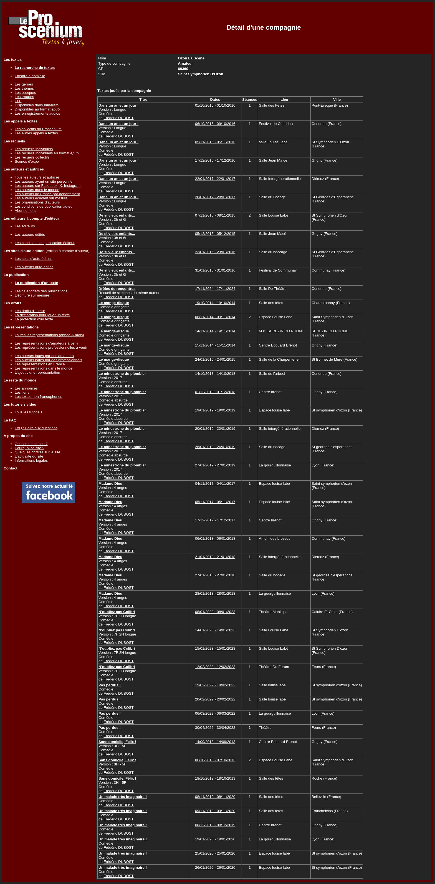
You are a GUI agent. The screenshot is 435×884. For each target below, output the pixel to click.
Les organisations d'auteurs (37, 202)
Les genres (24, 84)
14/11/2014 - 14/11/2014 (215, 331)
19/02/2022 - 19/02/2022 (215, 685)
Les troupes (24, 97)
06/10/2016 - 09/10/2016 (215, 124)
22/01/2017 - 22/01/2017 (215, 179)
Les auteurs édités (30, 234)
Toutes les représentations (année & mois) (49, 335)
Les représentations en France (40, 364)
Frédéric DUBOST (119, 118)
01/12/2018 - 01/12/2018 (215, 392)
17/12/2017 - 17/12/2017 (215, 520)
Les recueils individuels (34, 149)
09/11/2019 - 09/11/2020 (215, 811)
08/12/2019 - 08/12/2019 (215, 825)
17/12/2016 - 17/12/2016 (215, 160)
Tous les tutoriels (28, 412)
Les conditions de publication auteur (44, 206)
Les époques (25, 93)
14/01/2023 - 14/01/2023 (215, 630)
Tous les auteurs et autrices (37, 177)
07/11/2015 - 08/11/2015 (215, 215)
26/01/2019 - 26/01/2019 (215, 447)
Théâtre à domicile (30, 76)
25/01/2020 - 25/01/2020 (215, 853)
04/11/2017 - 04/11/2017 (215, 483)
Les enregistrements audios (37, 113)
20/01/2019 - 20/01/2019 (215, 428)
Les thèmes (24, 88)
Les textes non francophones (38, 397)
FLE (18, 101)
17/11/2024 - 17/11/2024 (215, 289)
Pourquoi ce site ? (29, 448)
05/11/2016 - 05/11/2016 (215, 142)
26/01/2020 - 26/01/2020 (215, 867)
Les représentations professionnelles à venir (51, 347)
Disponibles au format (37, 109)
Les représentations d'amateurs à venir (47, 343)
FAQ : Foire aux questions (36, 428)
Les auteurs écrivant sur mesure (41, 198)
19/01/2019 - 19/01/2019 (215, 410)
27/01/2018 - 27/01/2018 (215, 575)
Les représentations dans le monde (43, 368)
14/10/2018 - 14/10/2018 (215, 373)
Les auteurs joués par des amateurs (44, 356)
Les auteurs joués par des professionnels (48, 360)
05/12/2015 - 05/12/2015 (215, 234)
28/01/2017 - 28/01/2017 (215, 197)
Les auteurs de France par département (47, 194)
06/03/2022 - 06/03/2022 (215, 713)
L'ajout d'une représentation (37, 372)
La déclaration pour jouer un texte (42, 315)
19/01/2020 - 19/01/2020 (215, 839)
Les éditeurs (25, 226)
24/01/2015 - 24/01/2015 (215, 359)
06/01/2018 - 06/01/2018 (215, 538)
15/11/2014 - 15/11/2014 (215, 345)
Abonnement (25, 211)
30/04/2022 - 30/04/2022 (215, 727)
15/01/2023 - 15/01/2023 (215, 648)
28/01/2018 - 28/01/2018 (215, 593)
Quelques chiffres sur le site (37, 452)
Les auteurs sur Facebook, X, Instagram (47, 186)
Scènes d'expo (27, 161)
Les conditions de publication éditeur (45, 243)
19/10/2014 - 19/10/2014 (215, 303)
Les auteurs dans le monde (37, 190)
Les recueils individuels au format (47, 153)
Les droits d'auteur (30, 311)
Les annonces (26, 388)
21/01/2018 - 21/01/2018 (215, 557)
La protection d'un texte (34, 319)
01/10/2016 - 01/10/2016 (215, 105)
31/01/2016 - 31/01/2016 (215, 270)
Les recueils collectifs (32, 157)
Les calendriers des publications (41, 291)
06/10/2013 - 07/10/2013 (215, 760)
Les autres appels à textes (36, 133)
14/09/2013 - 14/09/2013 (215, 742)
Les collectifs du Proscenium (38, 129)
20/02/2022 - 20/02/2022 (215, 699)
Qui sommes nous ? (31, 444)
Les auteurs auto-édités (34, 267)
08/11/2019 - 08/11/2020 (215, 797)
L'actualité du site (29, 456)
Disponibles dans (37, 105)
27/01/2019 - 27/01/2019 (215, 465)
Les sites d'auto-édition (33, 259)
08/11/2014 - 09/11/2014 (215, 317)
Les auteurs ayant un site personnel (44, 181)
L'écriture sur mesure (32, 295)
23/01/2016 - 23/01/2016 (215, 252)
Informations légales (31, 460)
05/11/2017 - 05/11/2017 (215, 502)
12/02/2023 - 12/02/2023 (215, 667)
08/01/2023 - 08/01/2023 (215, 612)
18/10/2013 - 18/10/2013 (215, 778)
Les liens (22, 392)
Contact (10, 468)
